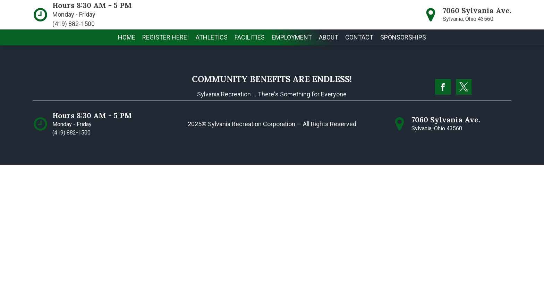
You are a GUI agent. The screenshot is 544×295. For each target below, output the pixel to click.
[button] (211, 37)
